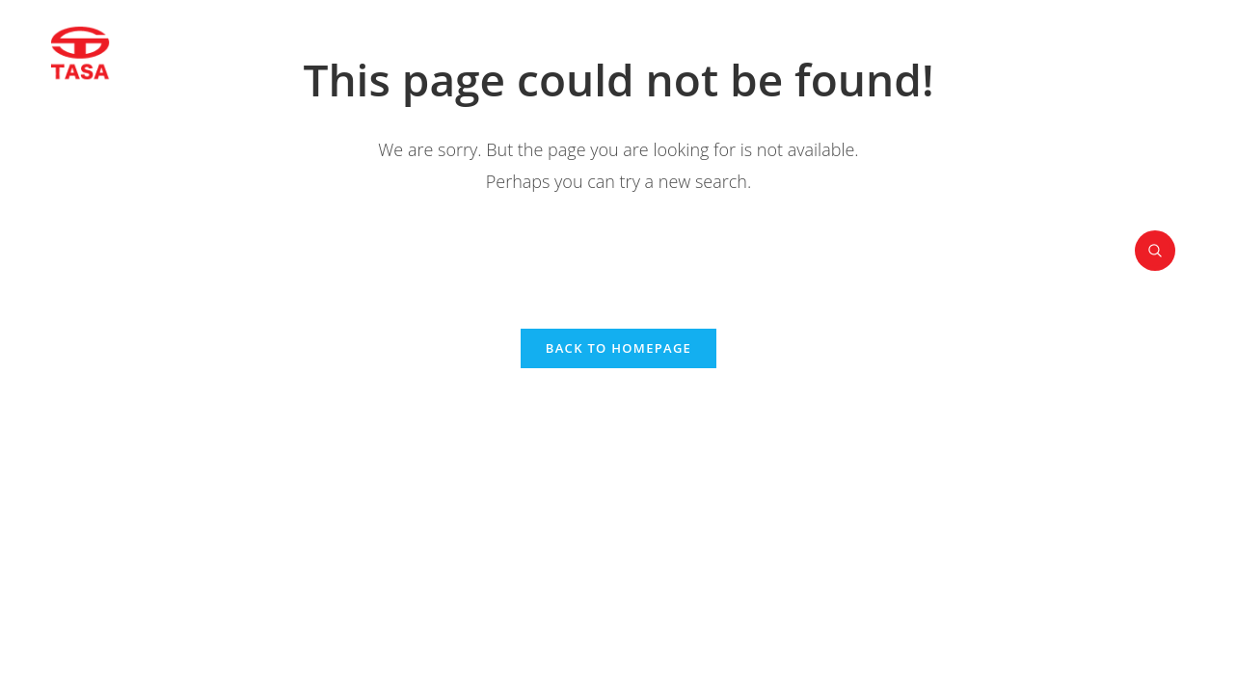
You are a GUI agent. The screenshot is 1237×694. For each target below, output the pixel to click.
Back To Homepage (618, 348)
